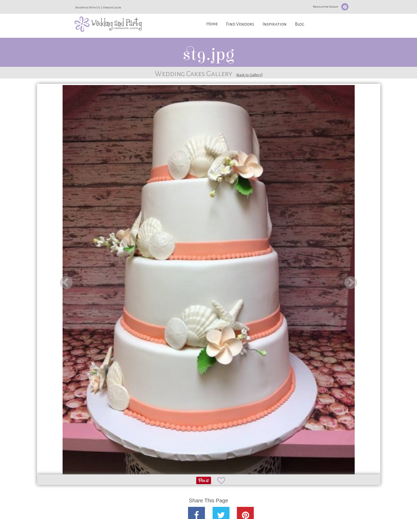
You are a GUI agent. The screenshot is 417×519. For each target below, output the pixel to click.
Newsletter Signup (325, 6)
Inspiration (275, 24)
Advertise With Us (87, 7)
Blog (299, 24)
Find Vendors (240, 24)
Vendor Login (112, 7)
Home (212, 23)
